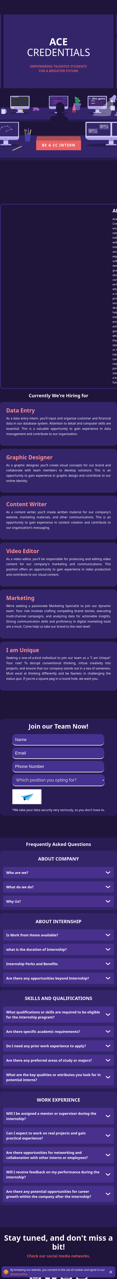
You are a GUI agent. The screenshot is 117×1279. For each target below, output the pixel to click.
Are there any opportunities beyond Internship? (47, 978)
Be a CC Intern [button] (58, 145)
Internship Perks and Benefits (32, 963)
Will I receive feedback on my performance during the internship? (52, 1174)
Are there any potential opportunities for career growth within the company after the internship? (48, 1194)
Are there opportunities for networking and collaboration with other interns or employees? (47, 1155)
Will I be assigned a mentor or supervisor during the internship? (51, 1116)
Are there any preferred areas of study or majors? (49, 1060)
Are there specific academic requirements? (43, 1031)
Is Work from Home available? (32, 935)
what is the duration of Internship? (36, 949)
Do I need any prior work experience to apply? (46, 1046)
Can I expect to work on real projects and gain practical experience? (46, 1135)
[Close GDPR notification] (111, 1272)
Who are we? (17, 872)
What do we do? (20, 887)
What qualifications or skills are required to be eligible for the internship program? (53, 1014)
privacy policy (18, 1274)
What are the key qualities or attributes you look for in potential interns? (53, 1077)
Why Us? (13, 901)
